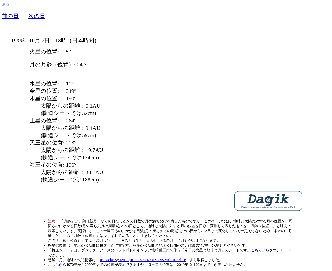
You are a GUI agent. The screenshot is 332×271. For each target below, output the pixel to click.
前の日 (10, 16)
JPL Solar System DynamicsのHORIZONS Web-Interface (143, 260)
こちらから (260, 250)
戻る (5, 4)
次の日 (36, 16)
